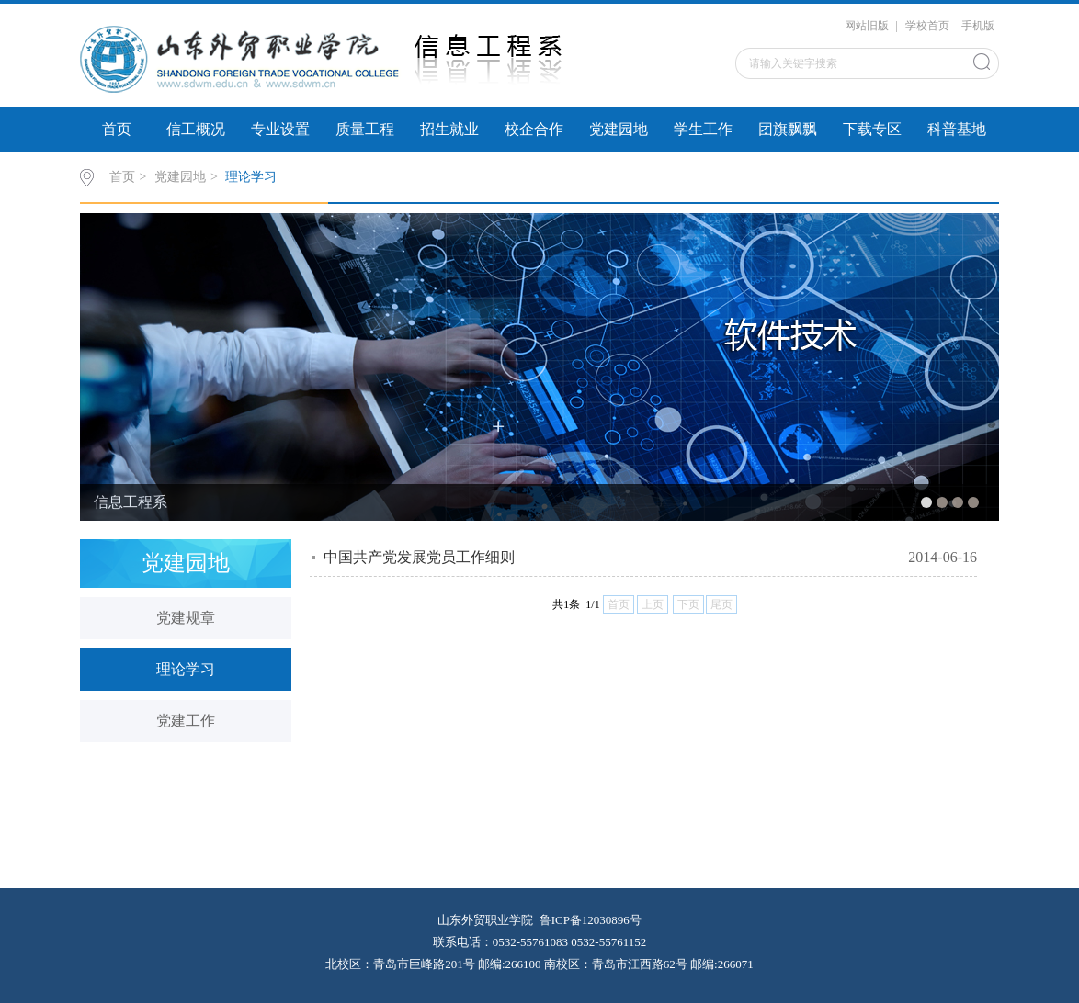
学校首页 (927, 25)
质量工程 (364, 129)
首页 (116, 129)
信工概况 (195, 129)
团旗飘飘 (787, 129)
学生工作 (703, 129)
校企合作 (534, 129)
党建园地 (618, 129)
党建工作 (185, 720)
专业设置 (280, 129)
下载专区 (872, 129)
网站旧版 (867, 25)
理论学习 (251, 177)
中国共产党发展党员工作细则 (419, 557)
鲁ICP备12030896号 (591, 920)
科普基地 (956, 129)
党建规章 (185, 617)
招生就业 (449, 129)
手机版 (977, 25)
